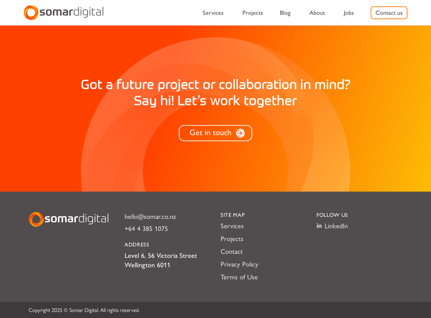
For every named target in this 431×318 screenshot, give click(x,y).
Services (213, 12)
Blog (285, 12)
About (317, 12)
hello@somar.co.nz (150, 216)
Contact (232, 251)
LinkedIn (332, 226)
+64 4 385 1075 (146, 229)
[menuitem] (213, 12)
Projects (252, 12)
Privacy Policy (239, 264)
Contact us (389, 12)
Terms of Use (239, 277)
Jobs (349, 12)
